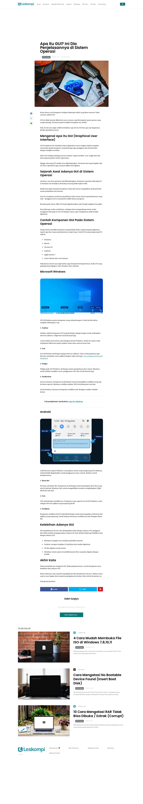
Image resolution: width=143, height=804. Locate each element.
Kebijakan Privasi (93, 748)
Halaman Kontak (54, 753)
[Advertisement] (71, 22)
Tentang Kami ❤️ (54, 748)
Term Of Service (73, 748)
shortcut (98, 356)
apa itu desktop (76, 401)
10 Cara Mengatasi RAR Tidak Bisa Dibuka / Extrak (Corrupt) (98, 713)
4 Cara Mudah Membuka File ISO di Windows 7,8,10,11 (97, 640)
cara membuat (89, 356)
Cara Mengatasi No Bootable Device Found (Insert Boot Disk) (97, 679)
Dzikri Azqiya (46, 57)
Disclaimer (110, 748)
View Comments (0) (70, 615)
